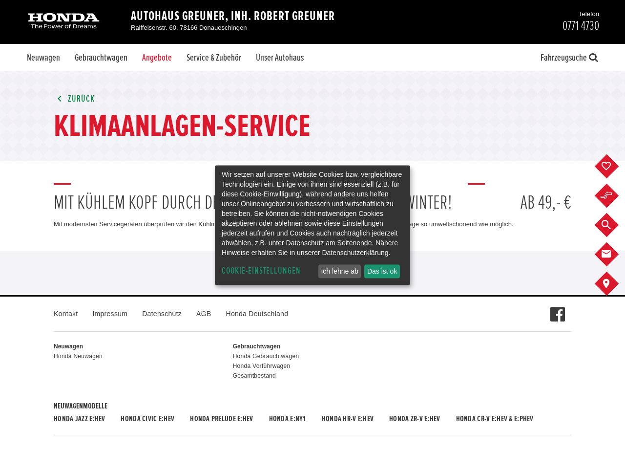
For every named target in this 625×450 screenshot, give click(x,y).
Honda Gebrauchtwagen (266, 356)
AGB (203, 314)
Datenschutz (162, 314)
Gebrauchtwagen (101, 58)
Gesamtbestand (254, 375)
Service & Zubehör (214, 58)
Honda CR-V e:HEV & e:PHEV (495, 419)
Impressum (109, 314)
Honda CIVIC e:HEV (147, 419)
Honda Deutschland (257, 314)
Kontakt (66, 314)
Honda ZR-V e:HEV (414, 419)
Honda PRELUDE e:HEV (221, 419)
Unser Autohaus (280, 58)
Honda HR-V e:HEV (348, 419)
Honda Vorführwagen (262, 366)
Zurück (74, 99)
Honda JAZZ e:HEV (79, 419)
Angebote (157, 58)
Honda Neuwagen (78, 356)
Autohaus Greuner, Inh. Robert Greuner (233, 16)
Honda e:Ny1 (287, 419)
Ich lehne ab (339, 271)
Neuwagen (43, 58)
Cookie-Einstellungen (261, 271)
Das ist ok (382, 271)
